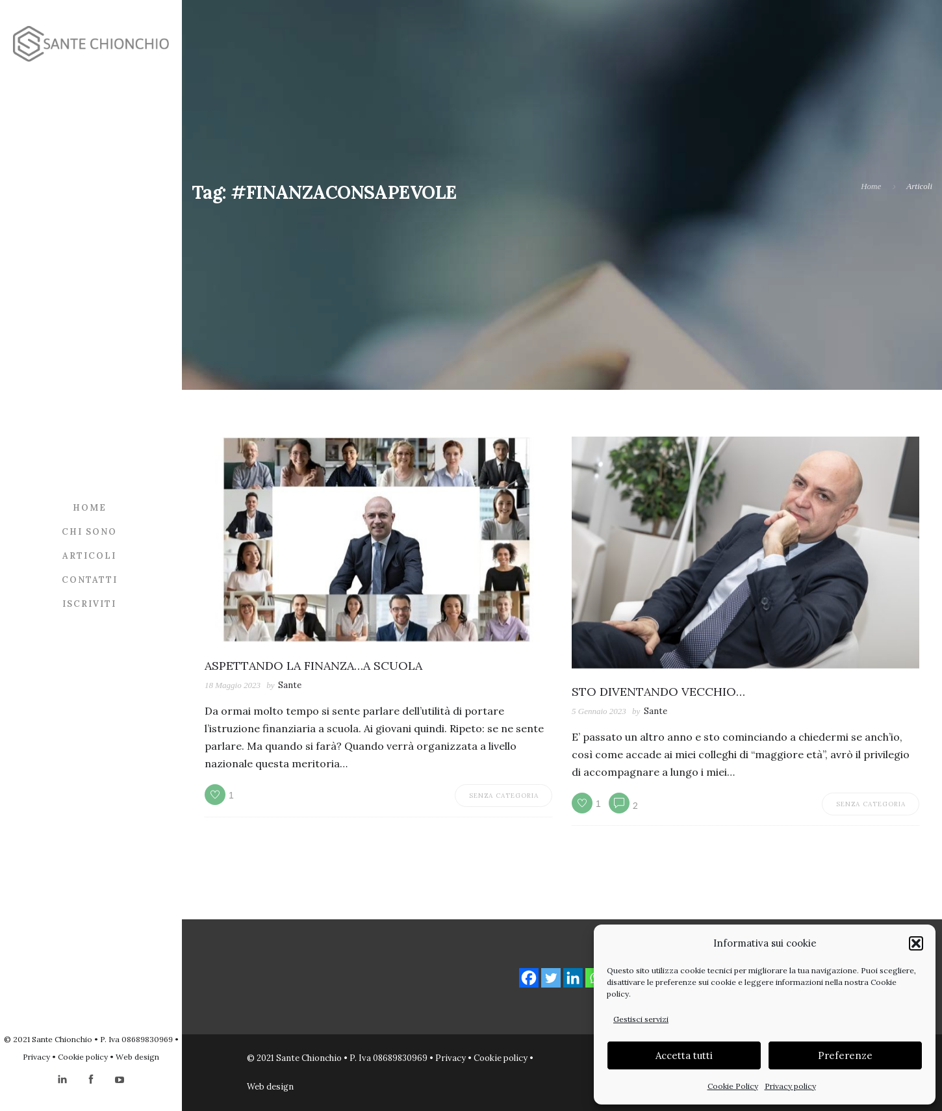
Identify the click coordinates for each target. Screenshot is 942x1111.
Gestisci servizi (640, 1019)
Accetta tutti (684, 1055)
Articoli (89, 555)
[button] (916, 943)
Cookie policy (83, 1057)
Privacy (36, 1057)
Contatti (90, 579)
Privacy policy (790, 1086)
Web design (137, 1057)
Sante (289, 685)
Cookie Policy (732, 1086)
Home (90, 507)
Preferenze (845, 1055)
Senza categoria (504, 795)
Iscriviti (89, 603)
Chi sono (89, 531)
